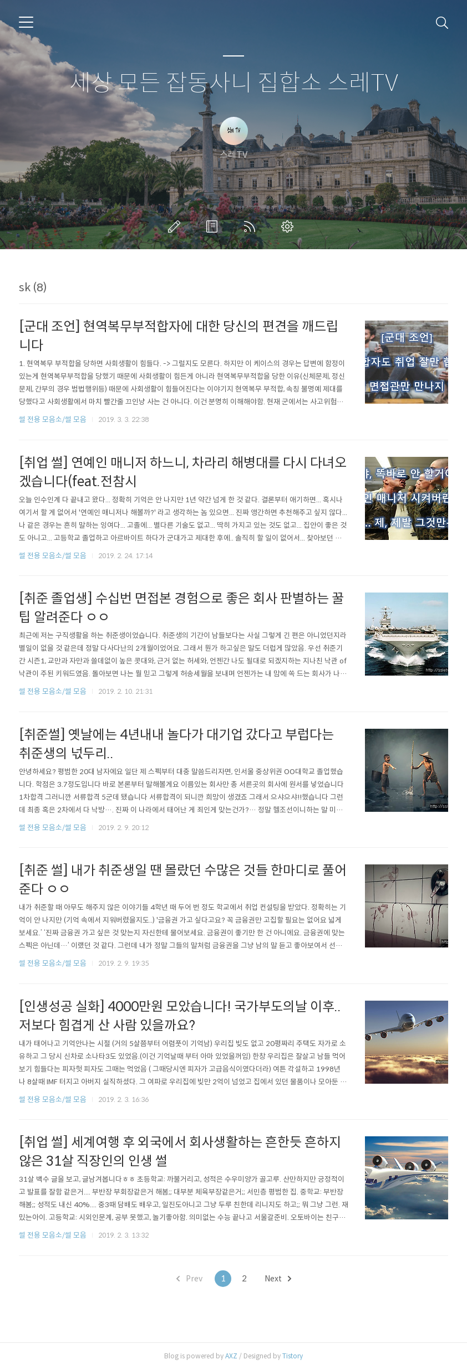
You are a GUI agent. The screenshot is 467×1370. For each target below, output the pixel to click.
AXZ (231, 1356)
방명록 (214, 226)
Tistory (292, 1356)
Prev (189, 1279)
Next (278, 1279)
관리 (289, 226)
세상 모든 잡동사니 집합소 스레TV (233, 83)
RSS (251, 226)
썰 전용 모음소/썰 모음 (53, 419)
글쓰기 (176, 226)
